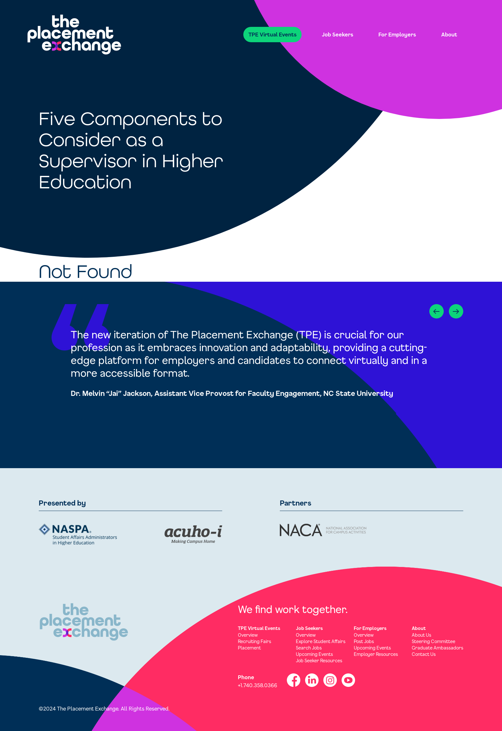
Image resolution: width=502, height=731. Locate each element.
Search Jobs (309, 647)
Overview (248, 635)
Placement (249, 647)
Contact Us (424, 654)
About (449, 34)
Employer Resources (376, 654)
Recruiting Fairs (254, 641)
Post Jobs (364, 641)
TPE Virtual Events (272, 34)
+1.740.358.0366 (257, 685)
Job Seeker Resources (319, 660)
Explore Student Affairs (320, 641)
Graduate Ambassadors (437, 647)
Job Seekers (337, 34)
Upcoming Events (314, 654)
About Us (421, 635)
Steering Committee (433, 641)
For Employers (397, 34)
